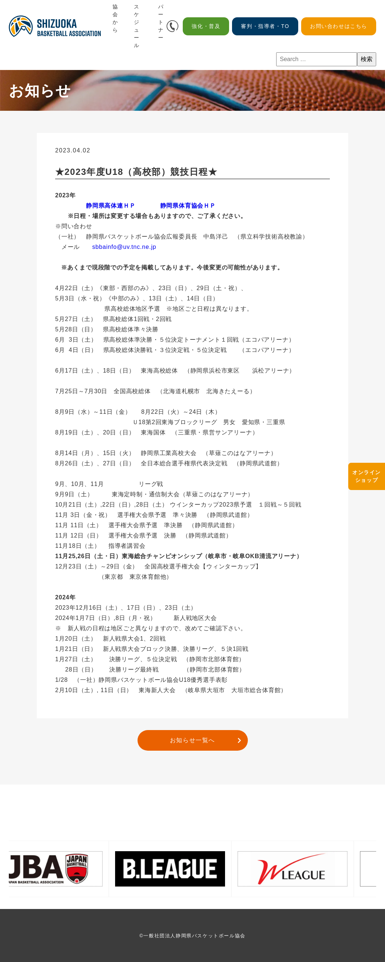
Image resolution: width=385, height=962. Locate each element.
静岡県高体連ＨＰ (110, 205)
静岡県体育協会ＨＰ (188, 205)
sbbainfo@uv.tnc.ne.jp (124, 247)
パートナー (161, 22)
